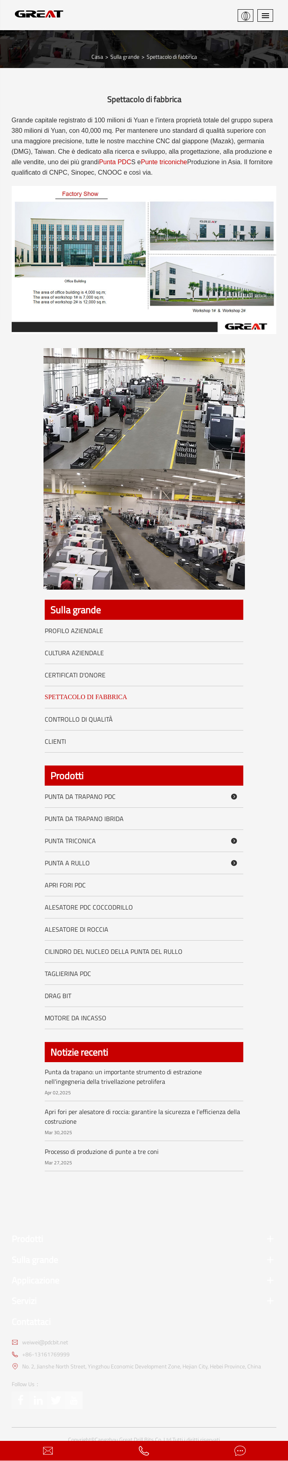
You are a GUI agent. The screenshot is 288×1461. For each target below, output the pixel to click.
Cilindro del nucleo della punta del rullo (113, 951)
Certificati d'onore (75, 675)
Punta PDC (115, 162)
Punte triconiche (164, 162)
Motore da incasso (75, 1018)
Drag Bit (58, 996)
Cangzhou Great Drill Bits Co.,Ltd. (133, 1440)
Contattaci (31, 1322)
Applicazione (144, 1280)
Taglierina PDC (68, 973)
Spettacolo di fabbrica (172, 57)
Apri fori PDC (65, 885)
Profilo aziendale (74, 631)
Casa (97, 57)
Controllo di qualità (79, 719)
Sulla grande (124, 57)
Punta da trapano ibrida (84, 818)
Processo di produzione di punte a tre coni (102, 1151)
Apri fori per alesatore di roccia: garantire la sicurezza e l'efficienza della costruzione (142, 1116)
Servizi (144, 1301)
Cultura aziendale (74, 653)
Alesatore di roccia (76, 929)
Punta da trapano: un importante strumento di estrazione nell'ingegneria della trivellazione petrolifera (123, 1076)
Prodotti (66, 775)
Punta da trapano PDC (142, 796)
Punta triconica (142, 841)
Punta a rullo (142, 863)
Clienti (55, 741)
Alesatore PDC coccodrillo (89, 907)
